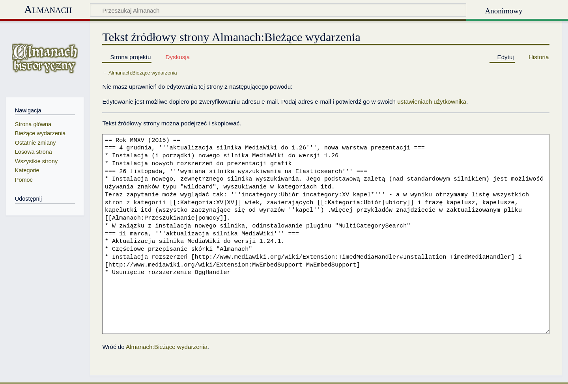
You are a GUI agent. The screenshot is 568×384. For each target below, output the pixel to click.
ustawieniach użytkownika (431, 101)
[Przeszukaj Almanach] (278, 10)
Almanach (48, 9)
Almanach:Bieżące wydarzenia (142, 73)
